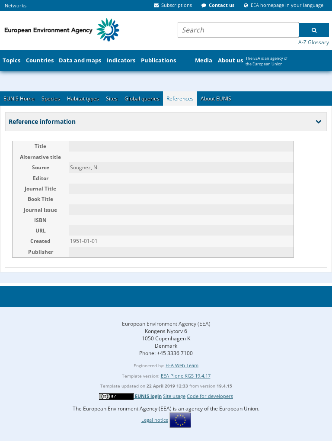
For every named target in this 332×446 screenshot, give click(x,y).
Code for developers (210, 396)
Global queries (142, 98)
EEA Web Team (182, 365)
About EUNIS (216, 98)
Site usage (174, 396)
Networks (15, 5)
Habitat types (83, 98)
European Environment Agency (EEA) (166, 323)
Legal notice (154, 420)
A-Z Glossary (313, 42)
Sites (112, 98)
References (180, 98)
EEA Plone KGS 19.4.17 (186, 375)
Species (51, 98)
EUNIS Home (19, 98)
